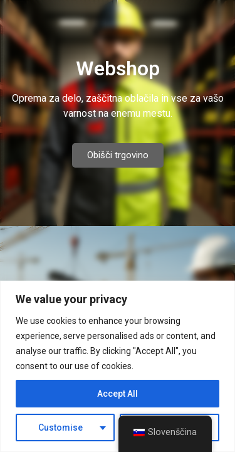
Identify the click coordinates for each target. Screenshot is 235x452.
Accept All (117, 394)
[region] (117, 366)
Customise (60, 427)
